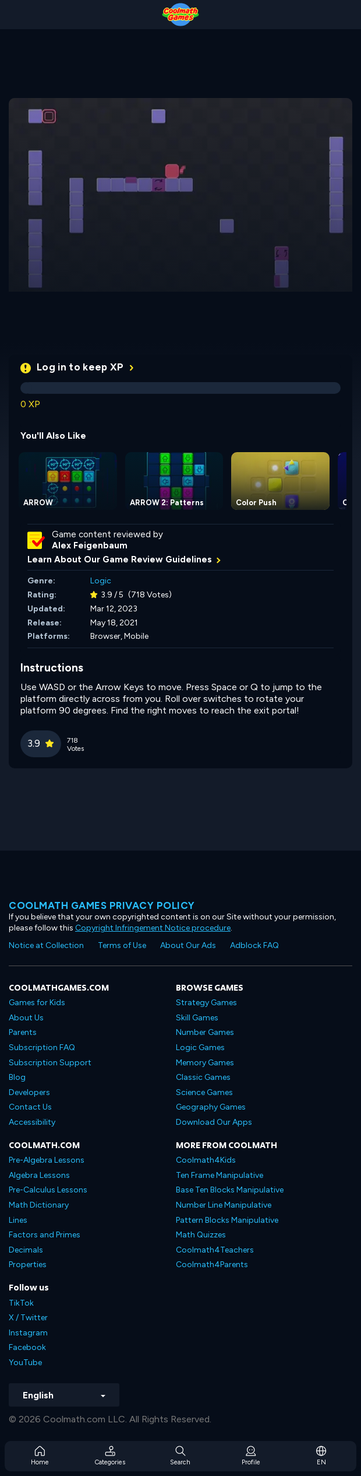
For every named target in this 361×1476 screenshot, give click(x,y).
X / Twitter (28, 1318)
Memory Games (205, 1063)
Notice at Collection (46, 945)
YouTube (25, 1362)
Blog (17, 1077)
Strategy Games (206, 1003)
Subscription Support (50, 1063)
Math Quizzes (201, 1235)
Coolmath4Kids (206, 1160)
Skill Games (197, 1018)
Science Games (204, 1092)
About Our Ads (188, 945)
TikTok (21, 1303)
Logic (100, 581)
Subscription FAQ (42, 1047)
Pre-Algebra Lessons (46, 1160)
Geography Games (211, 1107)
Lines (18, 1220)
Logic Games (200, 1047)
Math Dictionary (39, 1205)
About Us (26, 1018)
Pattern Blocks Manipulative (227, 1220)
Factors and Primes (44, 1235)
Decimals (26, 1250)
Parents (23, 1032)
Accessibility (32, 1122)
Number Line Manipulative (223, 1205)
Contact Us (30, 1107)
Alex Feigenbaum (90, 545)
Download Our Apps (214, 1122)
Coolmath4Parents (212, 1264)
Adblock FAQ (254, 945)
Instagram (28, 1333)
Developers (29, 1092)
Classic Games (203, 1077)
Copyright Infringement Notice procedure (153, 928)
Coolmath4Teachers (215, 1250)
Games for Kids (37, 1003)
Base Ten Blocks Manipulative (230, 1190)
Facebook (27, 1347)
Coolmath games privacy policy (102, 905)
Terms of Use (122, 945)
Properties (28, 1264)
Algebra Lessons (39, 1175)
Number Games (205, 1032)
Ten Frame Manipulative (219, 1175)
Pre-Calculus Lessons (48, 1190)
